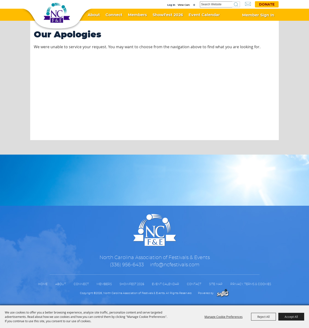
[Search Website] (216, 4)
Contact (194, 284)
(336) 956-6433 (127, 264)
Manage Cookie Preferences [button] (223, 317)
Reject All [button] (263, 317)
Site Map (216, 284)
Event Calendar (204, 15)
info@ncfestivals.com (174, 264)
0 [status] (194, 5)
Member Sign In (258, 15)
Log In (171, 5)
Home (43, 284)
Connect (113, 15)
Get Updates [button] (248, 4)
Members (137, 15)
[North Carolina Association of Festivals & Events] (56, 13)
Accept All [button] (291, 317)
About (94, 15)
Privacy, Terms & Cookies (250, 284)
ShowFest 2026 (168, 15)
